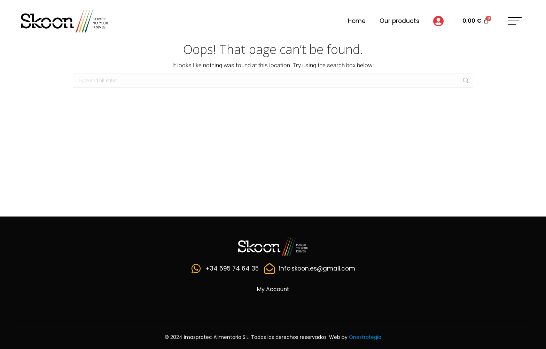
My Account (273, 289)
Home (357, 21)
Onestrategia (365, 337)
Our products (399, 21)
